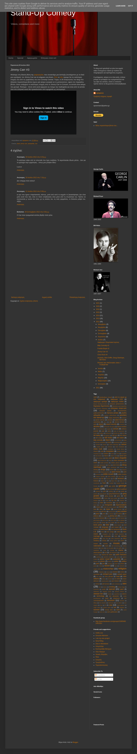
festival (96, 481)
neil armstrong (115, 546)
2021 (98, 303)
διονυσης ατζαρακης (102, 408)
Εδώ (56, 77)
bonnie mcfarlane (100, 442)
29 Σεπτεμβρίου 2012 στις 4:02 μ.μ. (37, 212)
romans (110, 578)
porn (97, 563)
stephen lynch (107, 591)
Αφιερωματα (32, 58)
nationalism (98, 546)
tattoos (124, 594)
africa (104, 422)
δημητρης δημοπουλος (101, 406)
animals (115, 429)
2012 (98, 322)
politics (124, 561)
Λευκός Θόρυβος (101, 654)
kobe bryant (117, 525)
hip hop (113, 500)
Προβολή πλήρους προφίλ (103, 96)
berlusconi (108, 433)
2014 (98, 315)
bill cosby (99, 438)
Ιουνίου (100, 368)
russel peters (105, 581)
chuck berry (120, 449)
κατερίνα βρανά (105, 410)
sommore (96, 589)
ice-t (100, 505)
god (104, 491)
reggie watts (97, 569)
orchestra (96, 554)
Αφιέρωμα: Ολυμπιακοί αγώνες (108, 342)
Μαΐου (100, 371)
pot (103, 563)
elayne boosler (100, 476)
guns (118, 496)
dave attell (108, 458)
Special (20, 58)
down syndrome (111, 467)
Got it (130, 6)
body (125, 440)
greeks (95, 493)
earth (124, 472)
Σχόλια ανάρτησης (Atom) (29, 301)
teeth (106, 598)
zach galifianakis (112, 612)
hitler (101, 502)
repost (108, 572)
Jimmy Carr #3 (102, 352)
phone (102, 561)
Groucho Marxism (102, 635)
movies (105, 543)
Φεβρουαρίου (103, 381)
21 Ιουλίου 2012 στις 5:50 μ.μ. (36, 191)
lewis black (104, 529)
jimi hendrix (104, 516)
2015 (98, 312)
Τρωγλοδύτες (100, 662)
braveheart (117, 442)
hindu (106, 500)
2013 (98, 318)
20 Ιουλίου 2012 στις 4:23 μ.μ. (36, 157)
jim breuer (111, 513)
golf (117, 491)
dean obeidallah (119, 460)
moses (96, 543)
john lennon (97, 520)
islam (101, 509)
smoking (112, 587)
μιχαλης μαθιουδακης (110, 415)
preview (110, 563)
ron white (117, 578)
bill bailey (97, 435)
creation (105, 453)
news (102, 548)
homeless (109, 502)
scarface (124, 581)
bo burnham (117, 440)
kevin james (98, 525)
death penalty (104, 462)
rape (115, 566)
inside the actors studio (109, 507)
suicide (109, 594)
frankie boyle (120, 483)
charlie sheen (100, 446)
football (111, 483)
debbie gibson (115, 462)
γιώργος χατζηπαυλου (117, 404)
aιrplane (124, 417)
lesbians (96, 529)
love (102, 531)
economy (98, 474)
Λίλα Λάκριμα (100, 652)
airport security (111, 424)
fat (114, 478)
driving (96, 469)
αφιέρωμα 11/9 (117, 399)
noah (104, 550)
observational (98, 552)
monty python (114, 540)
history (95, 502)
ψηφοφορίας (39, 75)
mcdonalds (107, 536)
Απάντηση (20, 170)
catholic (123, 444)
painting (98, 557)
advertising (97, 422)
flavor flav (114, 481)
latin (123, 527)
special (112, 589)
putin (95, 566)
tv (105, 605)
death (95, 462)
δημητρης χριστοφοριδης (119, 406)
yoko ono (102, 612)
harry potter (114, 498)
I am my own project (103, 638)
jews (103, 513)
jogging (113, 518)
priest (116, 563)
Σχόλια (98, 679)
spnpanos (100, 93)
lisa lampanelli (115, 529)
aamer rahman (100, 420)
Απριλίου (101, 375)
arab (103, 431)
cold (102, 451)
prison (122, 563)
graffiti (122, 491)
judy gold (96, 522)
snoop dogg (121, 587)
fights (102, 481)
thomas (122, 600)
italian (108, 509)
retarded (115, 572)
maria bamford (119, 534)
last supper (115, 527)
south (103, 589)
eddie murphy (122, 474)
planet (109, 561)
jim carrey (119, 513)
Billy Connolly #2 (103, 345)
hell (102, 500)
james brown (118, 509)
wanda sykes (107, 607)
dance (106, 455)
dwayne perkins (105, 472)
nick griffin (119, 548)
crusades (123, 453)
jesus (98, 514)
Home (10, 58)
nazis (106, 546)
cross (117, 453)
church (96, 451)
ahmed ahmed (119, 422)
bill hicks (108, 438)
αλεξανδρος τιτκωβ (106, 397)
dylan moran (116, 472)
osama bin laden (107, 554)
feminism (121, 478)
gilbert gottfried (121, 489)
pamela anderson (109, 557)
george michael (110, 489)
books (109, 442)
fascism (108, 478)
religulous (101, 572)
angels (109, 429)
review (122, 572)
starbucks (96, 591)
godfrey (111, 491)
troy (101, 605)
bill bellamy (106, 435)
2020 (98, 306)
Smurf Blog (99, 641)
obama (120, 550)
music (116, 543)
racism (107, 566)
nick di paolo (110, 548)
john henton (121, 518)
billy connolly (98, 440)
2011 (98, 388)
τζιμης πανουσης (114, 417)
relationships (108, 569)
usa (110, 605)
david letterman (102, 460)
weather (122, 607)
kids (107, 525)
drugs (103, 469)
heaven (96, 500)
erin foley (121, 476)
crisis (112, 453)
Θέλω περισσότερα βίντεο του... (107, 125)
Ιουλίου (100, 340)
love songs (110, 531)
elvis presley (111, 476)
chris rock (98, 449)
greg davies (103, 493)
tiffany (95, 603)
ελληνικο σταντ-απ (118, 408)
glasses (98, 491)
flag (108, 481)
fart (102, 478)
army (109, 431)
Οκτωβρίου (102, 330)
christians (110, 449)
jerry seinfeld (122, 511)
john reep (113, 520)
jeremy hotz (112, 511)
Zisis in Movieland (102, 644)
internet (121, 507)
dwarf (117, 469)
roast (118, 576)
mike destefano (115, 538)
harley (106, 498)
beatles (101, 433)
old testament (113, 552)
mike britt (105, 538)
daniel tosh (122, 455)
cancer (104, 444)
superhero (117, 594)
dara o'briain (99, 458)
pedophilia (31, 143)
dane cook (114, 455)
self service (105, 584)
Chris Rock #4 (102, 355)
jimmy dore (123, 516)
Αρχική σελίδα (47, 297)
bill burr (114, 435)
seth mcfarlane (116, 584)
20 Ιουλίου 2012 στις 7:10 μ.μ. (36, 177)
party (118, 557)
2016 (98, 309)
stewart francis (119, 591)
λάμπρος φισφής (113, 413)
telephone (116, 598)
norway (112, 550)
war (115, 607)
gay (102, 486)
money (104, 540)
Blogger (75, 742)
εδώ (61, 77)
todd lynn (111, 603)
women (97, 610)
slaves (105, 587)
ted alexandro (114, 596)
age (110, 422)
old (106, 552)
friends (95, 486)
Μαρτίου (101, 378)
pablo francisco (121, 555)
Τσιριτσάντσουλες (102, 665)
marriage (97, 536)
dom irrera (116, 465)
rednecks (121, 566)
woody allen (109, 610)
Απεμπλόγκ (100, 646)
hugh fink (118, 502)
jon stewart (121, 520)
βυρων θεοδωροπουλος (100, 404)
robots (104, 578)
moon (122, 540)
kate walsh (111, 522)
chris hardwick (120, 446)
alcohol (97, 426)
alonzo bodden (121, 426)
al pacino (122, 424)
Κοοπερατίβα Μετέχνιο (103, 649)
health (122, 498)
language (105, 527)
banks (95, 433)
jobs (108, 518)
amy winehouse (100, 429)
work (118, 610)
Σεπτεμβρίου (102, 333)
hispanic (122, 500)
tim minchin (102, 603)
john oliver (105, 520)
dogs (109, 465)
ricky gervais (109, 576)
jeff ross (103, 511)
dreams (122, 467)
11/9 (95, 397)
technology (100, 596)
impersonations (121, 505)
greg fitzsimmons (114, 493)
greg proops (109, 496)
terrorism (111, 600)
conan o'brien (120, 451)
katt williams (120, 522)
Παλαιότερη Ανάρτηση (77, 297)
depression (102, 465)
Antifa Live (99, 633)
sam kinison (115, 581)
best (123, 433)
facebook (96, 478)
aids (95, 424)
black (108, 440)
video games (120, 605)
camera (124, 442)
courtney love (97, 453)
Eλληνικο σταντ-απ (48, 58)
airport (101, 424)
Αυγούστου (102, 337)
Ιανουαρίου (102, 384)
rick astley (99, 576)
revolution (97, 574)
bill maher (120, 438)
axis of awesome (119, 431)
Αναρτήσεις (100, 675)
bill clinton (123, 435)
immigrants (108, 505)
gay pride (112, 486)
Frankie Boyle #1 (103, 348)
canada (98, 444)
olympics (122, 552)
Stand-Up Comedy (43, 12)
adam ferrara (119, 420)
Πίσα (97, 657)
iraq (95, 509)
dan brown (99, 455)
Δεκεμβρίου (102, 324)
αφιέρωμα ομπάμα (100, 401)
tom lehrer (119, 603)
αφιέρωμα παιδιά (117, 401)
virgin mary (97, 607)
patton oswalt (105, 559)
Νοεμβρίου (102, 327)
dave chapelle (120, 458)
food (104, 483)
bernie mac (117, 433)
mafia (118, 531)
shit (100, 587)
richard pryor (121, 574)
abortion (109, 420)
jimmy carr (24, 143)
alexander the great (109, 426)
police (116, 561)
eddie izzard (108, 474)
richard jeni (107, 574)
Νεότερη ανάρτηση (17, 297)
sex (36, 143)
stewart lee (98, 594)
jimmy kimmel (100, 518)
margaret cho (106, 534)
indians (98, 507)
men (115, 536)
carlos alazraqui (113, 444)
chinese (110, 446)
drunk (112, 469)
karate (103, 522)
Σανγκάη (99, 660)
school (98, 584)
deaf (18, 143)
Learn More (121, 6)
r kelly (100, 566)
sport (122, 589)
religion (122, 568)
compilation (110, 451)
